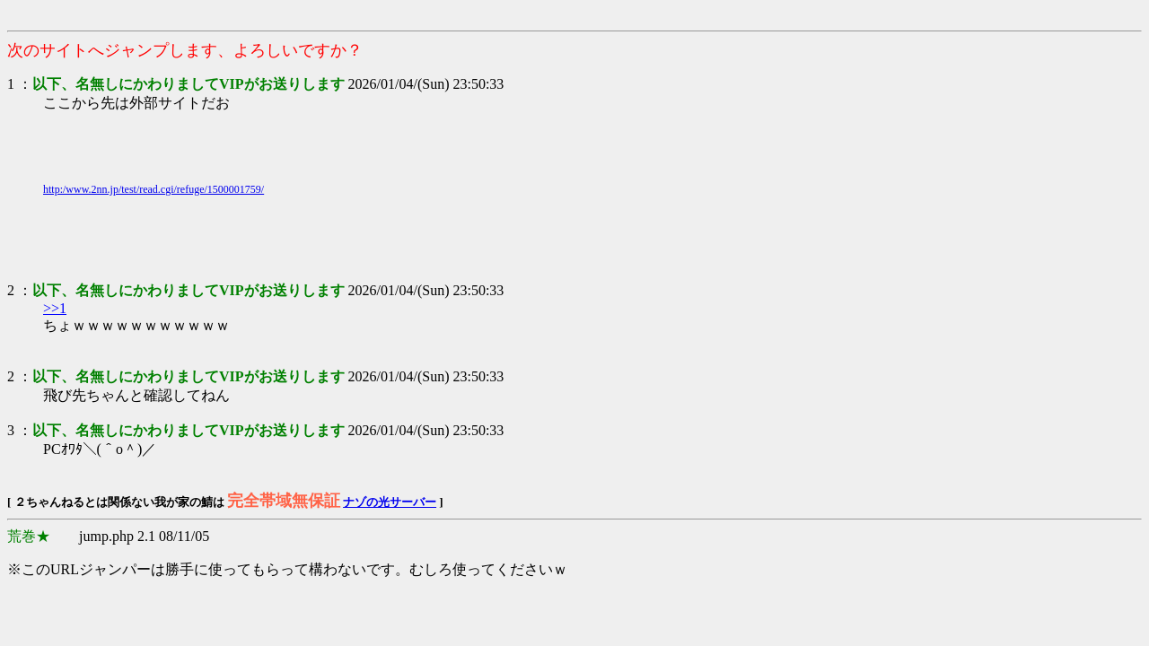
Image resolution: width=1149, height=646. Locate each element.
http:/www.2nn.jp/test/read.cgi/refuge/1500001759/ (153, 189)
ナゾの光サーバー (389, 502)
